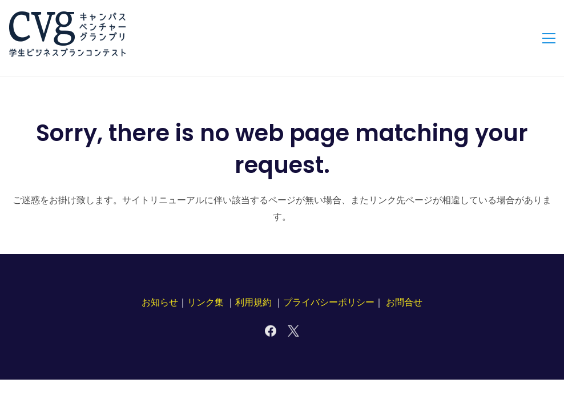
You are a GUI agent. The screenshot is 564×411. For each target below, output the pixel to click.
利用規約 (253, 302)
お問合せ (404, 302)
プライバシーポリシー (328, 302)
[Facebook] (270, 331)
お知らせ (160, 302)
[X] (293, 331)
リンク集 (205, 302)
